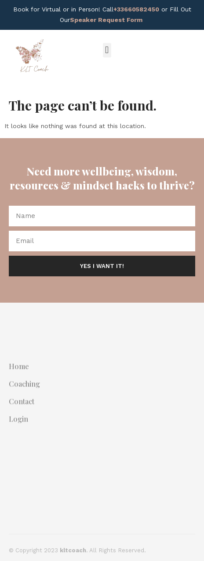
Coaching (24, 392)
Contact (21, 410)
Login (18, 427)
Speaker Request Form (106, 19)
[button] (107, 50)
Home (19, 375)
